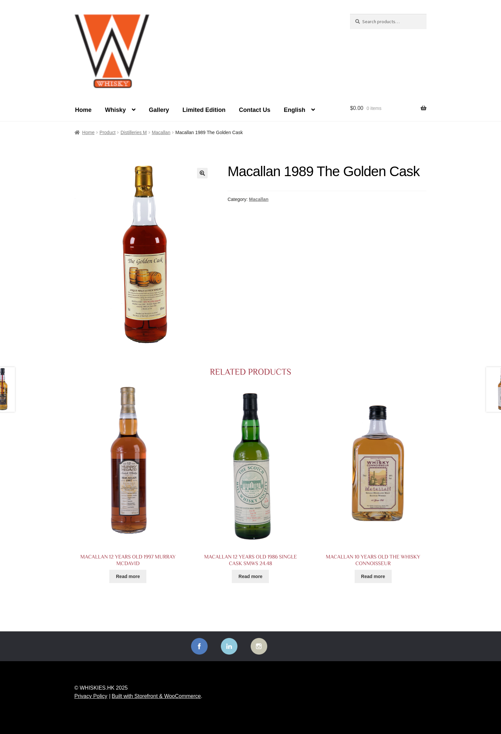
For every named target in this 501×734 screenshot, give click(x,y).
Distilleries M (134, 132)
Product (108, 132)
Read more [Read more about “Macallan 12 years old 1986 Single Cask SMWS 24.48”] (250, 576)
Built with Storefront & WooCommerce (156, 696)
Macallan (161, 132)
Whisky (115, 110)
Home (83, 110)
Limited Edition (203, 110)
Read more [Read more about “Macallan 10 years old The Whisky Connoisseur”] (373, 576)
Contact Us (254, 110)
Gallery (159, 110)
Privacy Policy (91, 696)
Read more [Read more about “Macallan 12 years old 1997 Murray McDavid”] (128, 576)
